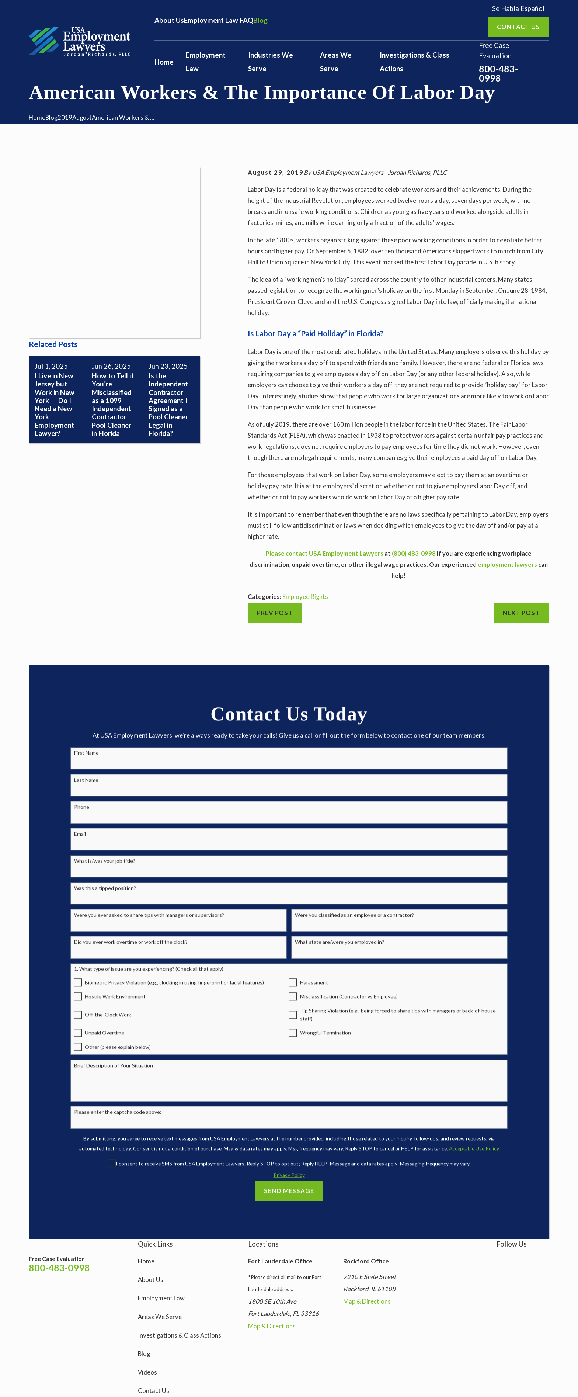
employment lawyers (507, 564)
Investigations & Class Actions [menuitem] (414, 62)
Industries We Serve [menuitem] (270, 62)
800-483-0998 (498, 73)
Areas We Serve (160, 1317)
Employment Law (161, 1298)
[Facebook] (515, 1258)
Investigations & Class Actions (179, 1335)
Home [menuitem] (164, 62)
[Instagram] (500, 1258)
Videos (147, 1372)
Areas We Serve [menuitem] (336, 62)
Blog (260, 20)
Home (146, 1261)
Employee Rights (305, 596)
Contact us (518, 27)
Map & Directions (272, 1326)
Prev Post (275, 613)
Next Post (521, 613)
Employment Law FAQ (218, 20)
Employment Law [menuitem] (206, 62)
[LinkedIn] (546, 1258)
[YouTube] (530, 1258)
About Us (169, 20)
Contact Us (153, 1390)
